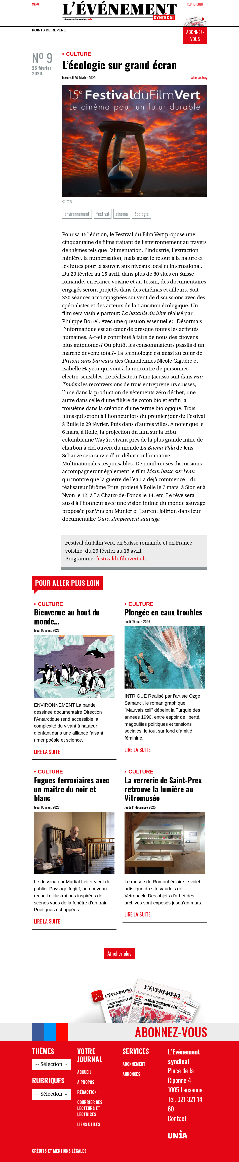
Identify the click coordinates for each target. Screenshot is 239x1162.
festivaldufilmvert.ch (121, 559)
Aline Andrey (199, 77)
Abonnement (134, 1064)
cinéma (122, 213)
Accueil (84, 1072)
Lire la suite (47, 751)
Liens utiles (88, 1124)
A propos (85, 1082)
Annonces (131, 1074)
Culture (78, 54)
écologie (141, 213)
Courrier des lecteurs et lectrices (89, 1108)
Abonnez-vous (195, 35)
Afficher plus (119, 953)
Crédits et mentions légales (59, 1151)
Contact (177, 1118)
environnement (77, 213)
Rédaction (87, 1092)
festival (102, 213)
